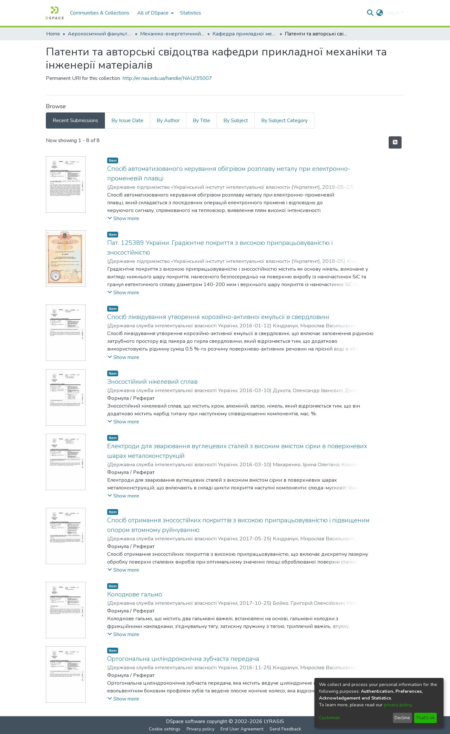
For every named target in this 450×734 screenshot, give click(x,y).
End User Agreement (241, 729)
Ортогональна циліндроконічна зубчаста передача (183, 658)
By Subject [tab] (235, 120)
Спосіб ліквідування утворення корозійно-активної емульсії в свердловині (218, 317)
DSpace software (185, 721)
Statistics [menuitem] (190, 12)
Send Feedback (285, 729)
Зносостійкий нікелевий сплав (152, 381)
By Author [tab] (168, 120)
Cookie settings (164, 729)
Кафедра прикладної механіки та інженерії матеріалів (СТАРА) (244, 33)
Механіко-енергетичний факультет (172, 33)
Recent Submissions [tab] (75, 120)
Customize (329, 718)
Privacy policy (200, 729)
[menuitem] (155, 13)
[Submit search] (370, 13)
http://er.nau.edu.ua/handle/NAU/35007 (167, 78)
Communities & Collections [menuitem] (99, 12)
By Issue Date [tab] (127, 120)
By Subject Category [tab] (284, 120)
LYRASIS (274, 721)
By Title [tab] (201, 120)
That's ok (425, 718)
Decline (402, 718)
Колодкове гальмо (134, 594)
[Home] (55, 12)
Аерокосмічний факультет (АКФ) (100, 33)
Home (53, 33)
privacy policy (397, 705)
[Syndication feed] (395, 142)
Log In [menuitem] (393, 12)
